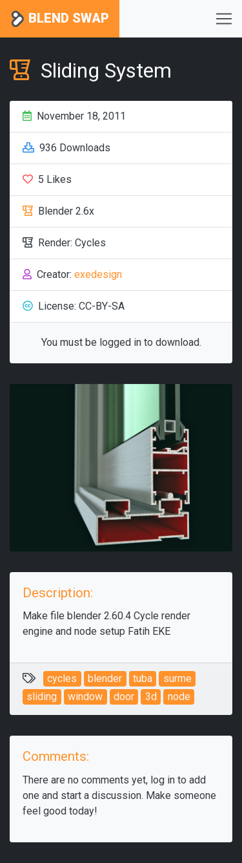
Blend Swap (59, 19)
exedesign (98, 274)
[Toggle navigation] (224, 19)
